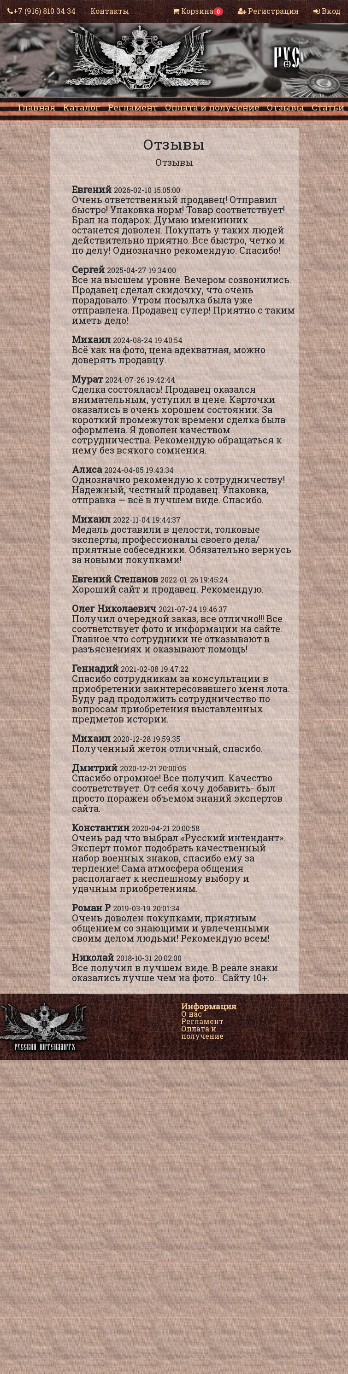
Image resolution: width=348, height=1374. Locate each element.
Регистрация (268, 11)
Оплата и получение (202, 1032)
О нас (191, 1014)
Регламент (202, 1021)
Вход (327, 11)
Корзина (197, 11)
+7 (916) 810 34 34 (41, 11)
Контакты (109, 11)
